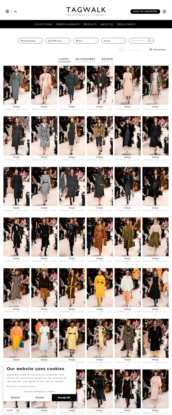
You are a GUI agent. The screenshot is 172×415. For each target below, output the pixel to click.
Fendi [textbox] (107, 41)
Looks (64, 59)
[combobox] (30, 40)
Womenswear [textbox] (28, 41)
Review (107, 59)
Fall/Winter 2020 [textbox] (57, 41)
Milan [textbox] (79, 41)
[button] (10, 410)
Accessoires (86, 59)
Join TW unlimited (145, 11)
